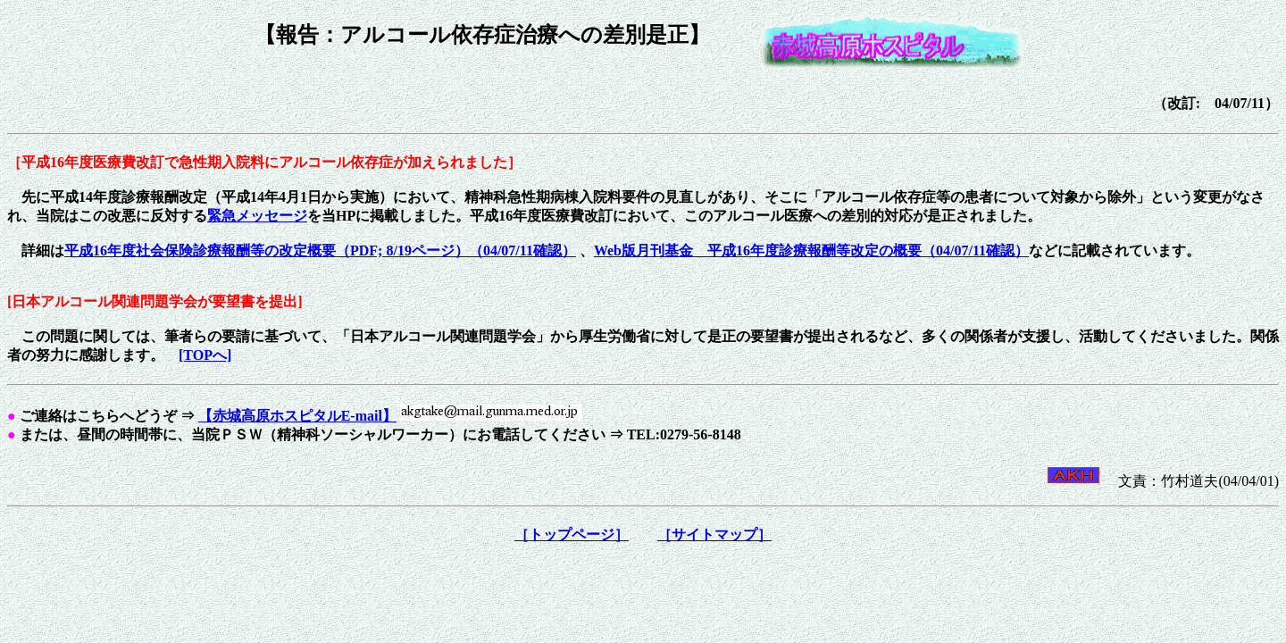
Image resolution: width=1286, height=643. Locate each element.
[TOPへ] (205, 355)
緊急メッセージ (257, 215)
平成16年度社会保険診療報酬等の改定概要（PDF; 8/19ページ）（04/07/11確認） (320, 250)
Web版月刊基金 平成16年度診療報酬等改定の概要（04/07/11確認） (811, 250)
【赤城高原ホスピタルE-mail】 (297, 415)
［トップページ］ (571, 534)
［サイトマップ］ (714, 534)
